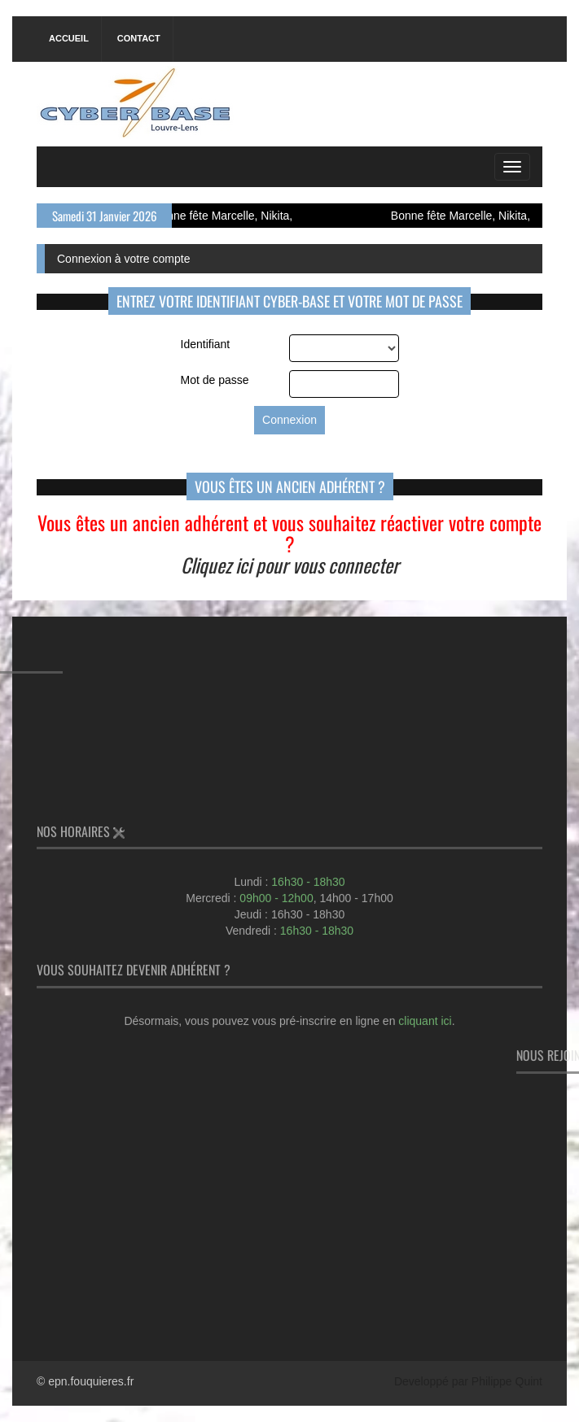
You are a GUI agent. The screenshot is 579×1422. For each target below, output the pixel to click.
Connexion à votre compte (123, 258)
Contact (138, 38)
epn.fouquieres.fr (91, 1381)
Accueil (69, 38)
